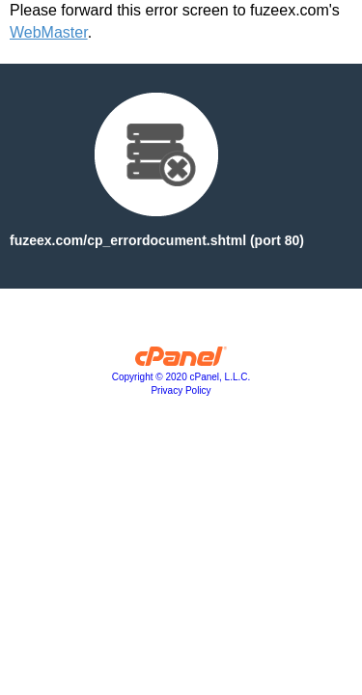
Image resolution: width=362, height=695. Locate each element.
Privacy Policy (180, 390)
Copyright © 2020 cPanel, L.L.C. (181, 377)
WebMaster (49, 32)
